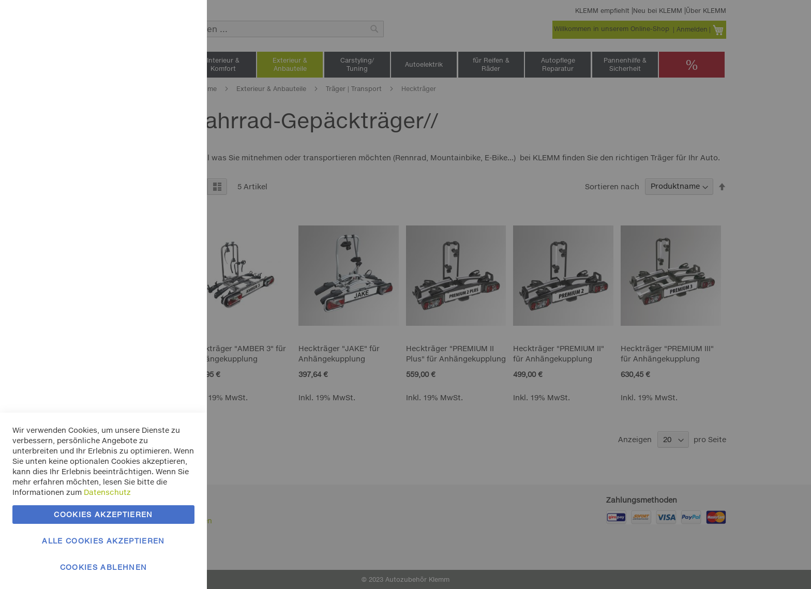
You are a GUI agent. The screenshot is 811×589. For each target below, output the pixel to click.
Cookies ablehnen (103, 567)
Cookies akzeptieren (103, 514)
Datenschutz (107, 492)
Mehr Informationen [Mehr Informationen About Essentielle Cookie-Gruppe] (159, 85)
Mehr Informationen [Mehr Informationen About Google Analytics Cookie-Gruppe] (159, 346)
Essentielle (178, 20)
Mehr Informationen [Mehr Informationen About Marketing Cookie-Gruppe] (159, 236)
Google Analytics (178, 281)
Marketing (178, 130)
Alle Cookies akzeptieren (103, 540)
